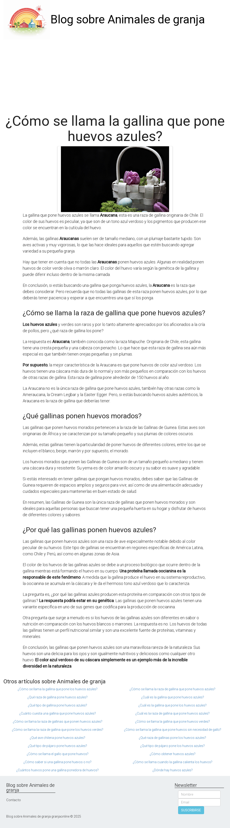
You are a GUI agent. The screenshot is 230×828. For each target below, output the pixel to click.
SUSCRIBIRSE (191, 810)
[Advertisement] (115, 74)
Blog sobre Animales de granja (127, 19)
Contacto (13, 800)
